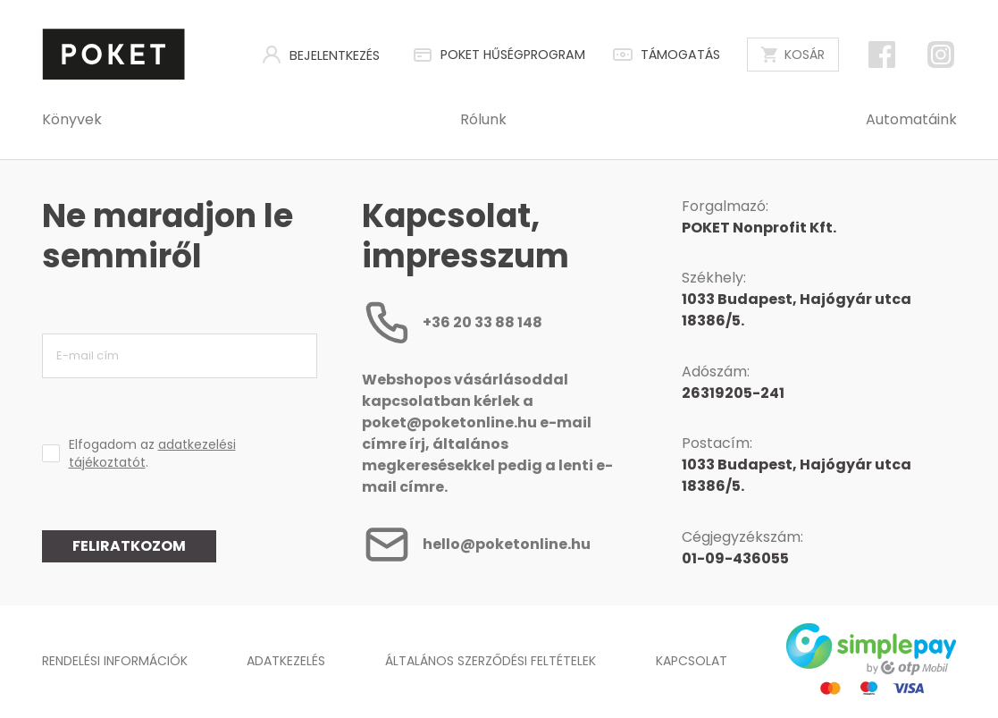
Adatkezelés (286, 661)
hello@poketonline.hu (476, 544)
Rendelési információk (115, 661)
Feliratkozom (129, 546)
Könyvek (72, 119)
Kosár (793, 54)
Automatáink (911, 119)
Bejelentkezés (320, 54)
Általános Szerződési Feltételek (490, 661)
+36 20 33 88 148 (452, 323)
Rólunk (483, 119)
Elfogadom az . (152, 453)
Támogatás (666, 54)
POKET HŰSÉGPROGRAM (498, 54)
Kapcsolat (691, 661)
